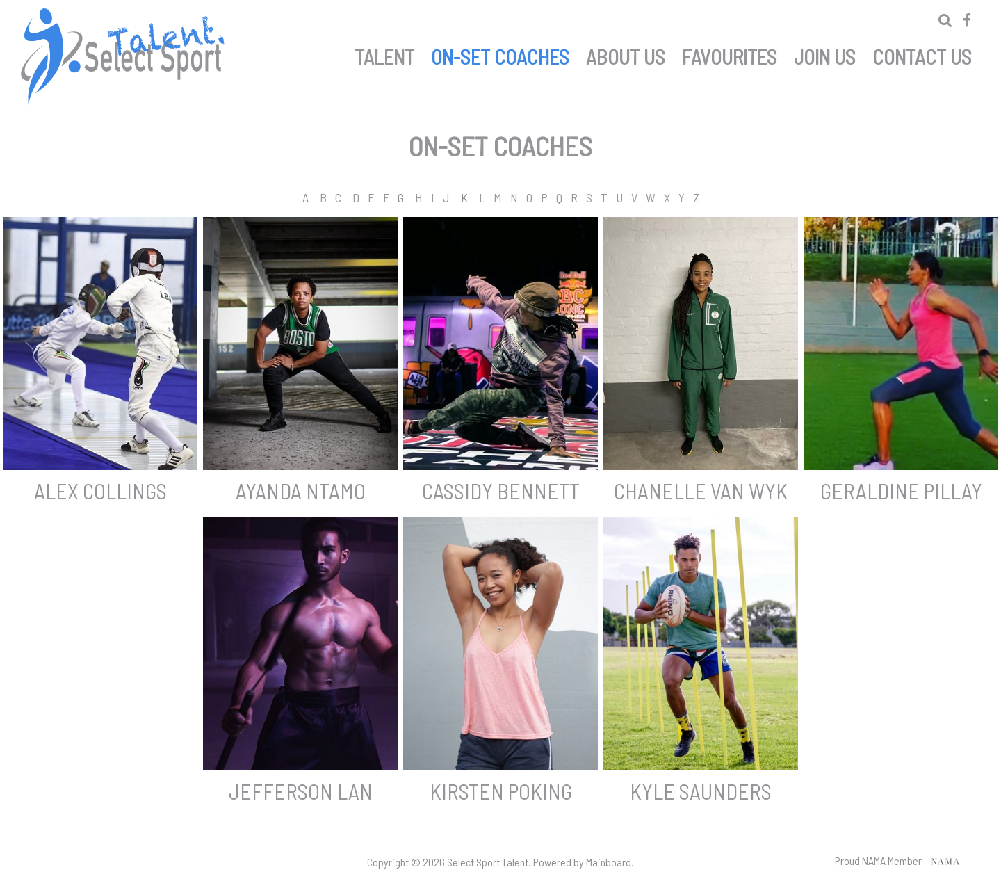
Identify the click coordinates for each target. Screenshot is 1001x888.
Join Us (825, 54)
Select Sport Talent (125, 57)
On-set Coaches (500, 54)
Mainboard (608, 862)
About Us (625, 54)
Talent (384, 54)
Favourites (729, 54)
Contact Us (922, 54)
